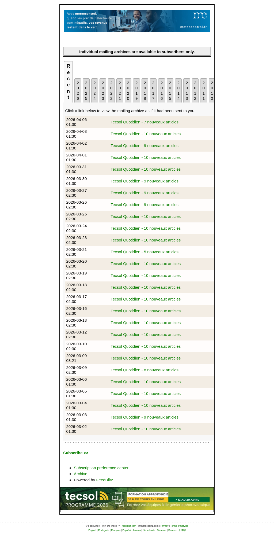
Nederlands (149, 530)
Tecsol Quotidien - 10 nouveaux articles (146, 133)
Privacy (165, 526)
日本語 (182, 530)
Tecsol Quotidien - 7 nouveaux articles (144, 122)
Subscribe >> (75, 452)
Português (103, 530)
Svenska (161, 530)
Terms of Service (179, 526)
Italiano (137, 530)
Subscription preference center (101, 468)
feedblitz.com (129, 526)
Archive (80, 473)
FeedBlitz (104, 480)
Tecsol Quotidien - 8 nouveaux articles (144, 370)
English (92, 530)
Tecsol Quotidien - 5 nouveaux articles (144, 252)
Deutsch (172, 530)
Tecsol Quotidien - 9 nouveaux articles (144, 145)
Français (116, 530)
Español (126, 530)
